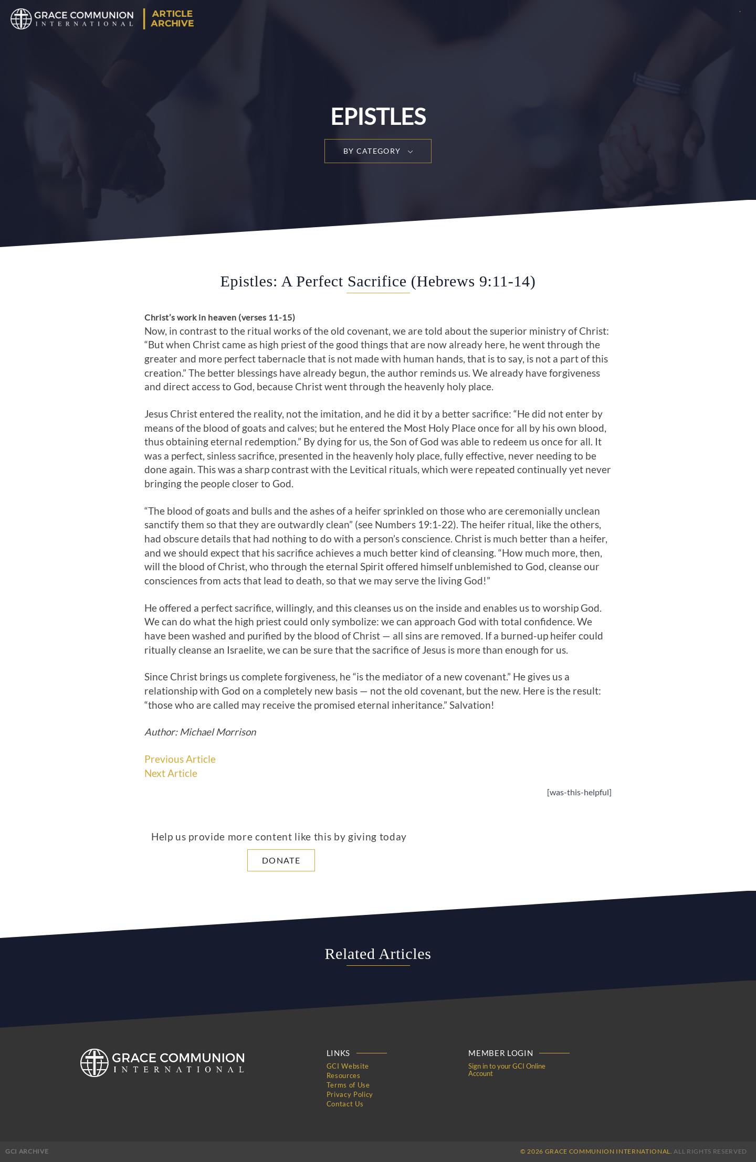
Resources (344, 1075)
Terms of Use (348, 1085)
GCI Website (348, 1066)
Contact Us (345, 1104)
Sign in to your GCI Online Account (506, 1070)
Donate (281, 860)
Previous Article (180, 759)
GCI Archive (26, 1151)
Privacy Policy (350, 1094)
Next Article (170, 773)
